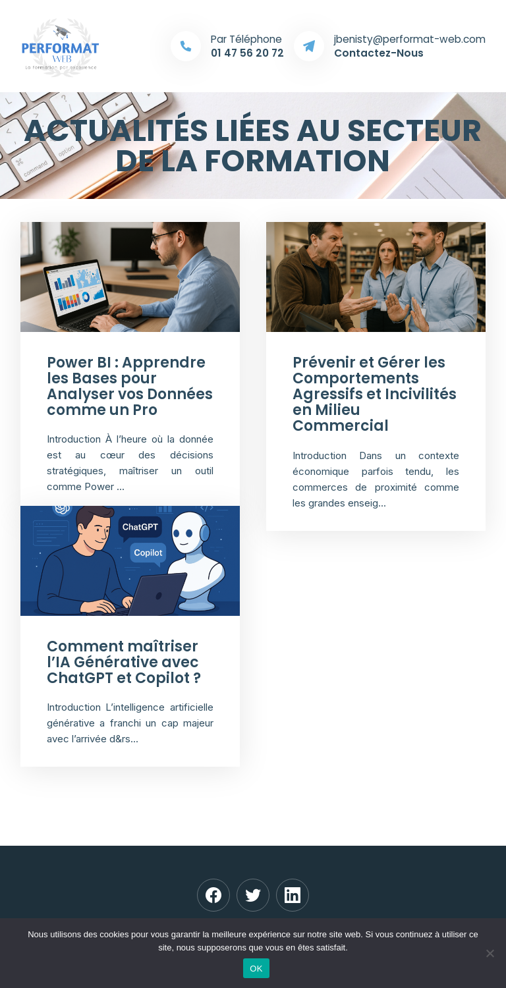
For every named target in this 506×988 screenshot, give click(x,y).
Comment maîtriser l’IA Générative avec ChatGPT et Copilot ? (124, 662)
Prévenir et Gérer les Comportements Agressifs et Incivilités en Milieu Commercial (375, 394)
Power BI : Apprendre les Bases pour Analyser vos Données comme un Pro (130, 386)
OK (256, 969)
